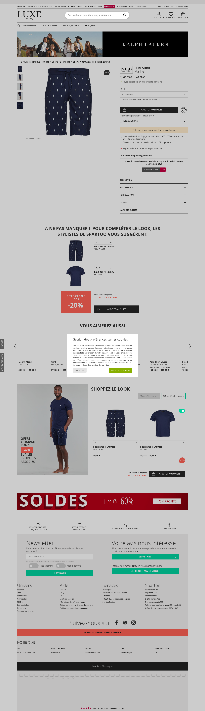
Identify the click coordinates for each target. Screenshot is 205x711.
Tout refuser (80, 370)
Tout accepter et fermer (120, 370)
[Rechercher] (125, 15)
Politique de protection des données (94, 365)
